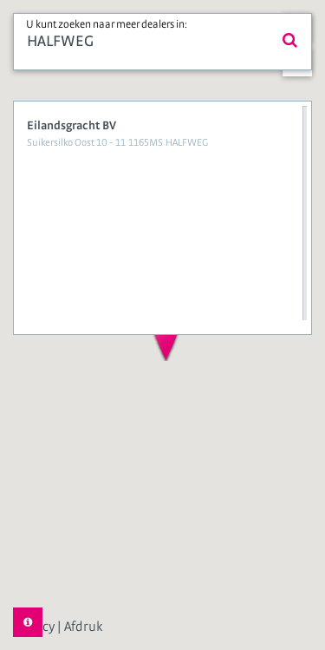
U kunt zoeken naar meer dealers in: (106, 24)
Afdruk (83, 627)
